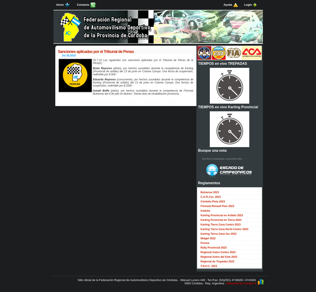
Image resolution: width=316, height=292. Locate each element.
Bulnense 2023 (210, 192)
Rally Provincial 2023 (214, 247)
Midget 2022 (208, 238)
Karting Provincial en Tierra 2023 (221, 220)
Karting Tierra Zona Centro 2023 (221, 224)
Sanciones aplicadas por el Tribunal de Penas (96, 51)
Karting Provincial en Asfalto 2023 (222, 215)
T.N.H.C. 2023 (209, 266)
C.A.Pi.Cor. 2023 (211, 196)
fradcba (205, 210)
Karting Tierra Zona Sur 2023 (219, 233)
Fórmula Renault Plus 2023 (217, 206)
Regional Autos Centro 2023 (218, 252)
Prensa (205, 243)
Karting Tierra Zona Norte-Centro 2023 (224, 229)
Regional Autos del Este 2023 (219, 256)
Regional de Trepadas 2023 (217, 261)
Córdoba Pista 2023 (213, 201)
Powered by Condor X (241, 283)
